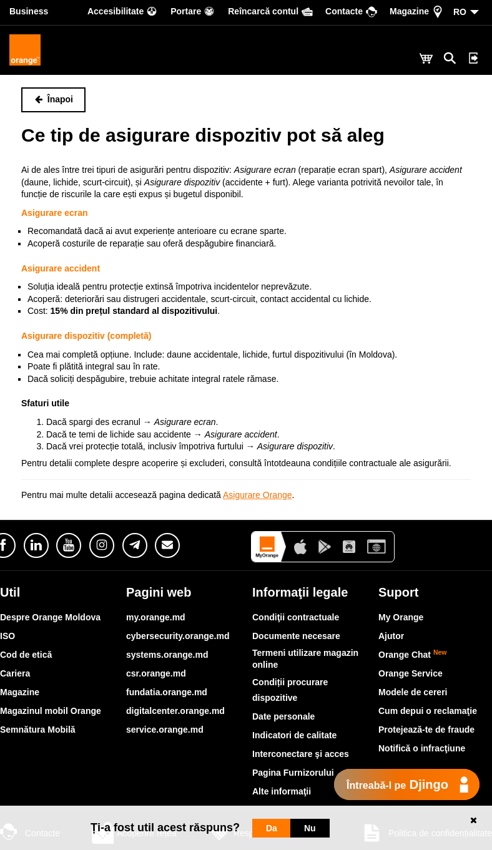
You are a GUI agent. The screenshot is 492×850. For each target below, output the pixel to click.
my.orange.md (155, 617)
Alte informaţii (281, 791)
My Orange (400, 617)
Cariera (15, 673)
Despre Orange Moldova (50, 617)
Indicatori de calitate (294, 735)
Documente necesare (296, 636)
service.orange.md (165, 730)
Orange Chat (412, 655)
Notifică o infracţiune (421, 748)
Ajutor (391, 636)
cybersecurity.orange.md (177, 636)
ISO (7, 636)
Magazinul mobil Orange (50, 711)
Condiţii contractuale (295, 617)
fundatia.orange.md (166, 692)
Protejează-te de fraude (426, 730)
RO (459, 12)
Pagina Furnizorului (293, 773)
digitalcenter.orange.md (175, 711)
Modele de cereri (413, 692)
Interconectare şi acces (300, 754)
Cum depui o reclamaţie (427, 711)
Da (271, 828)
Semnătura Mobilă (38, 730)
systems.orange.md (167, 655)
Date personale (283, 716)
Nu (310, 828)
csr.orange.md (156, 673)
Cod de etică (26, 655)
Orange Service (410, 673)
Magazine (19, 692)
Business (28, 11)
